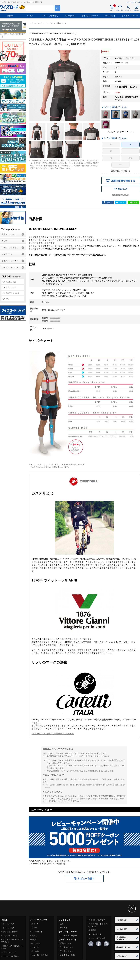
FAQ (7, 299)
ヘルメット (36, 943)
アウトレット (110, 16)
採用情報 (92, 930)
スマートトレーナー (68, 936)
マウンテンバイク (10, 936)
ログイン (52, 864)
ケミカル (63, 928)
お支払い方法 (11, 282)
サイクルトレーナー (90, 16)
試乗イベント (65, 943)
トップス (35, 947)
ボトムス (35, 951)
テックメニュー (66, 951)
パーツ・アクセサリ (50, 16)
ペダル (34, 936)
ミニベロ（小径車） (11, 956)
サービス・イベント (130, 16)
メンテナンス (70, 16)
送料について (11, 287)
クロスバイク (8, 928)
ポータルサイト (95, 934)
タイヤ (34, 928)
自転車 (10, 16)
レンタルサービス (67, 955)
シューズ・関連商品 (39, 955)
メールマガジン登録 (97, 938)
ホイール (35, 924)
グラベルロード (9, 952)
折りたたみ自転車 (10, 932)
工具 (62, 924)
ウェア (30, 16)
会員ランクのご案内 (97, 920)
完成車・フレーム (9, 234)
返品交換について (12, 293)
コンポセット (37, 932)
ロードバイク (8, 924)
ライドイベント (66, 947)
